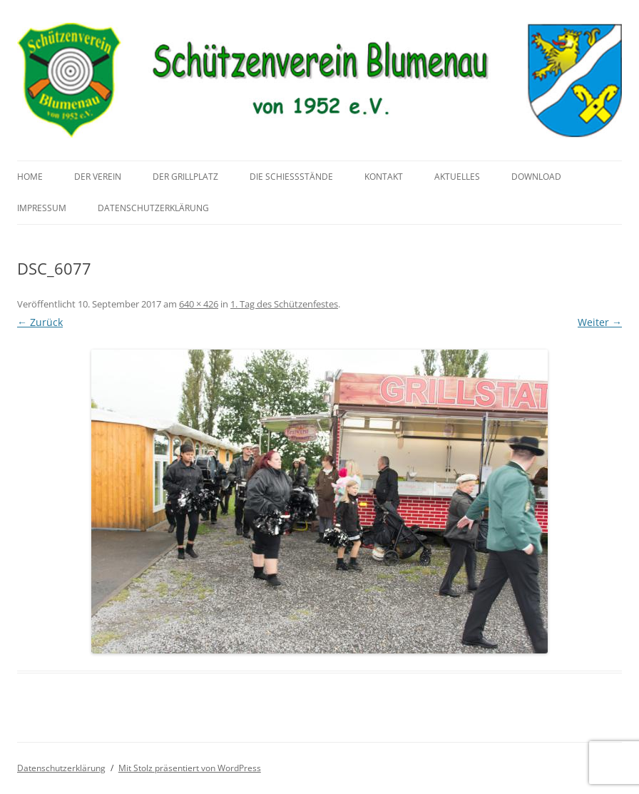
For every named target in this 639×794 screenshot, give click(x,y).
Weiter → (600, 322)
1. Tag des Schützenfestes (284, 303)
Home (30, 176)
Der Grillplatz (185, 176)
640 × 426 (198, 303)
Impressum (41, 208)
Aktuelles (457, 176)
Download (536, 176)
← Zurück (40, 322)
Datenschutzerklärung (153, 208)
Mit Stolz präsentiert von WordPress (189, 768)
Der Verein (97, 176)
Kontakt (383, 176)
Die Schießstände (291, 176)
